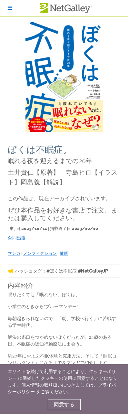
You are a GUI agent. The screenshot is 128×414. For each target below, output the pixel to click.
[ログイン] (10, 8)
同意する (64, 404)
